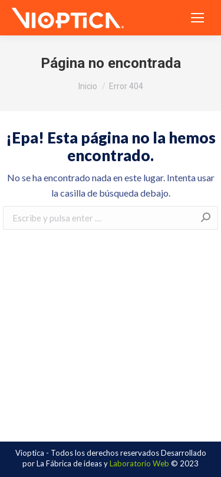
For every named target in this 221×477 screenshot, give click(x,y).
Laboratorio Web (139, 463)
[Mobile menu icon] (197, 18)
